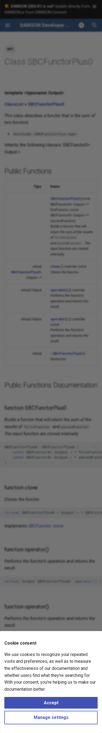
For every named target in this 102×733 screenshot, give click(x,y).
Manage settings (51, 717)
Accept (51, 702)
